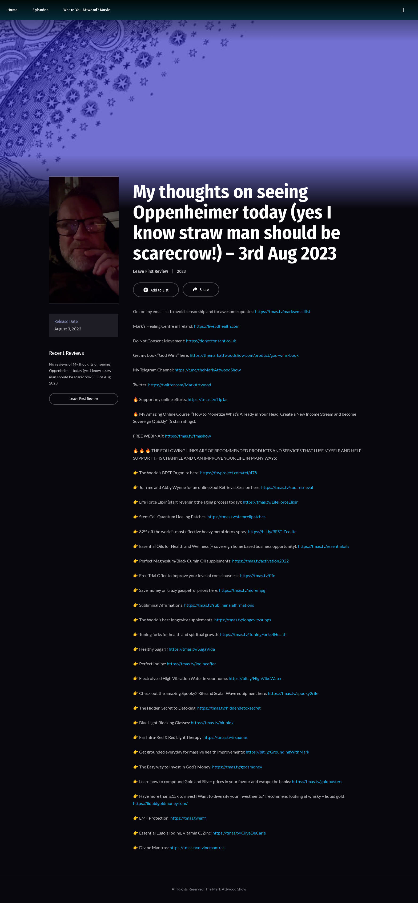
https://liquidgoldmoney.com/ (160, 803)
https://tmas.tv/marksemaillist (282, 311)
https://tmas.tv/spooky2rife (293, 693)
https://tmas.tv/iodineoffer (191, 663)
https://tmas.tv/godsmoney (237, 766)
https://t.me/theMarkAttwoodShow (208, 369)
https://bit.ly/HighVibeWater (255, 678)
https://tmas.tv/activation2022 (260, 560)
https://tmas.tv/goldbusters (317, 781)
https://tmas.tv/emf (188, 817)
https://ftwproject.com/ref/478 (228, 472)
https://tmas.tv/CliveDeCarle (239, 832)
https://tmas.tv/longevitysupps (242, 619)
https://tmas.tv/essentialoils (323, 546)
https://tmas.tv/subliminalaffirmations (219, 605)
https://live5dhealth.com (216, 326)
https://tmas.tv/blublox (212, 722)
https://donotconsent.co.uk (211, 340)
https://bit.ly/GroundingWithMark (277, 751)
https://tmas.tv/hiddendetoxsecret (229, 707)
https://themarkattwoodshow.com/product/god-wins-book (244, 355)
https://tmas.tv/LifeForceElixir (270, 501)
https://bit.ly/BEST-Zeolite (272, 531)
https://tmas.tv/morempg (242, 590)
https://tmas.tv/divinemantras (197, 847)
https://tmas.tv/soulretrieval (287, 487)
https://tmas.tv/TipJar (208, 399)
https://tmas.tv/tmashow (188, 435)
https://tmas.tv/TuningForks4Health (253, 634)
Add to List (155, 290)
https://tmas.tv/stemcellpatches (236, 516)
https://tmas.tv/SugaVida (192, 648)
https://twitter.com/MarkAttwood (179, 384)
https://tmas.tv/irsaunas (225, 737)
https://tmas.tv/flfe (257, 575)
